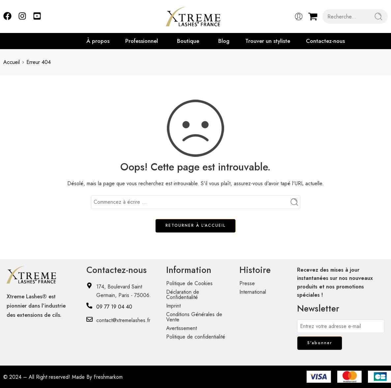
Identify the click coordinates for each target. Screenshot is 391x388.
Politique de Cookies (189, 283)
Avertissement (181, 328)
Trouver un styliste (267, 41)
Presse (247, 283)
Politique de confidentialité (195, 337)
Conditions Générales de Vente (194, 317)
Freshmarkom (108, 377)
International (252, 292)
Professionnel (141, 41)
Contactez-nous (325, 41)
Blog (223, 41)
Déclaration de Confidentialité (182, 294)
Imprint (173, 306)
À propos (97, 41)
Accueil (11, 62)
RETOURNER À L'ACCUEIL (195, 225)
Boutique (188, 41)
